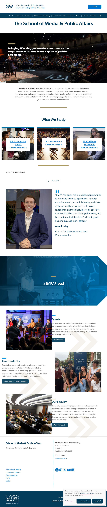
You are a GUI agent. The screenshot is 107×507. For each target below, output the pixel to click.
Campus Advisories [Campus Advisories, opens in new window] (63, 497)
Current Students (59, 16)
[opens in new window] (57, 471)
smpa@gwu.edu (61, 458)
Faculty (70, 16)
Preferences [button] (68, 501)
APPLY (95, 7)
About (10, 16)
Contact (93, 16)
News (78, 16)
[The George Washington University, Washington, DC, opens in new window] (12, 499)
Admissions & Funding (42, 16)
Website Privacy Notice (87, 493)
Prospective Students (23, 16)
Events (85, 16)
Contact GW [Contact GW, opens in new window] (55, 500)
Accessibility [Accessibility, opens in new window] (63, 500)
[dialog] (84, 497)
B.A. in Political (53, 142)
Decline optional (84, 501)
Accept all (97, 501)
